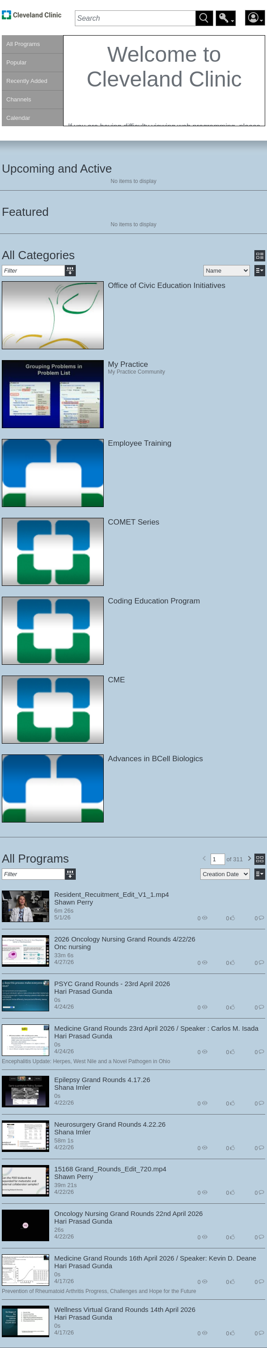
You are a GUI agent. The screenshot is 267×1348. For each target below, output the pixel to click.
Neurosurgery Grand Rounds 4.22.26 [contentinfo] (110, 1124)
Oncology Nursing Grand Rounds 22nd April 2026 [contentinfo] (128, 1213)
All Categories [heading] (38, 255)
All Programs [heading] (35, 858)
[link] (31, 17)
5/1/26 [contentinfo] (62, 917)
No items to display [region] (133, 181)
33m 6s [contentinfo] (64, 955)
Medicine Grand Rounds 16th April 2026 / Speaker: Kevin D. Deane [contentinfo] (155, 1258)
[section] (164, 80)
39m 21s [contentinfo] (65, 1185)
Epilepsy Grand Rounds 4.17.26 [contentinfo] (102, 1079)
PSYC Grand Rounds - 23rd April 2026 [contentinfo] (112, 983)
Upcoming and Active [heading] (57, 168)
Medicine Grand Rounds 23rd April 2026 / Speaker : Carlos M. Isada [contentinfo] (156, 1028)
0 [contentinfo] (203, 918)
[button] (204, 18)
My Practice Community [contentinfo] (136, 372)
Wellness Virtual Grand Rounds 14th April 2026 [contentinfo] (124, 1309)
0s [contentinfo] (57, 999)
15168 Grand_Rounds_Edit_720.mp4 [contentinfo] (110, 1169)
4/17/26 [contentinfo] (64, 1281)
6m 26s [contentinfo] (64, 910)
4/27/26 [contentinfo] (64, 962)
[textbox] (135, 18)
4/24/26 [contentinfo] (64, 1006)
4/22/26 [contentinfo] (64, 1102)
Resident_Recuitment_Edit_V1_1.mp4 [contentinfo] (111, 894)
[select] (226, 270)
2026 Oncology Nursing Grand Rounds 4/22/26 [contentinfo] (124, 939)
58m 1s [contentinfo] (64, 1140)
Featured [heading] (25, 212)
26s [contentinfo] (59, 1229)
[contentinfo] (164, 103)
